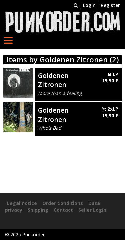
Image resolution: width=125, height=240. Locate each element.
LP (110, 77)
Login (89, 5)
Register (110, 5)
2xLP (110, 112)
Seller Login (92, 210)
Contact (63, 210)
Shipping (38, 210)
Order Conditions (62, 203)
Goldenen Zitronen (53, 80)
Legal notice (22, 203)
